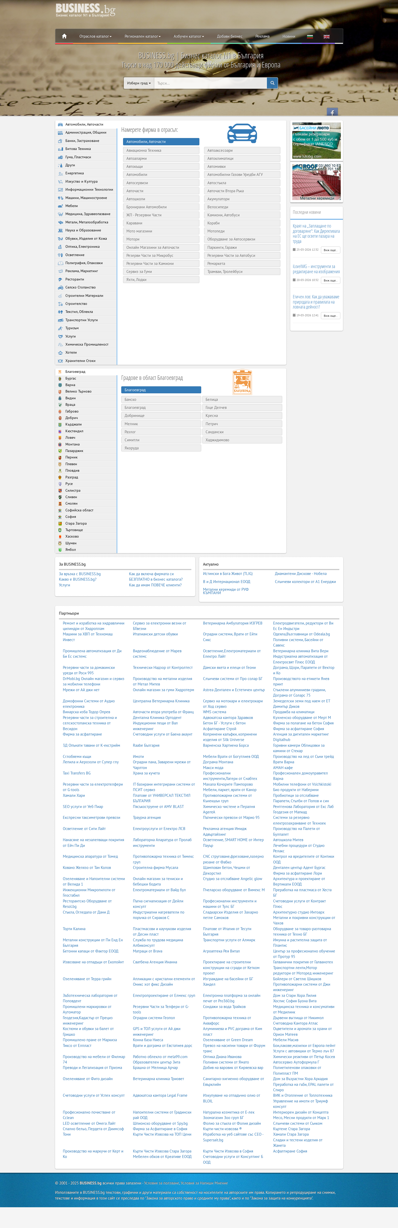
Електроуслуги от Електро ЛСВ (159, 854)
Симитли (132, 458)
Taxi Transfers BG (77, 799)
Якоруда (132, 466)
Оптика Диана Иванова (222, 1082)
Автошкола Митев (288, 865)
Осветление (72, 267)
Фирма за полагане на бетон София (303, 749)
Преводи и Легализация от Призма (92, 1093)
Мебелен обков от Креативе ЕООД (162, 1182)
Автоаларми (135, 158)
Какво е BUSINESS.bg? (78, 610)
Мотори (131, 239)
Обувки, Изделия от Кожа (83, 250)
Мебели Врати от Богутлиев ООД (231, 782)
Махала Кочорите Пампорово (228, 810)
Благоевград (72, 390)
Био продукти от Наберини (296, 815)
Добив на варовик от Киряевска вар (233, 1093)
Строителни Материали (81, 310)
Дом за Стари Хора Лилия (294, 1021)
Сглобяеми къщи (77, 782)
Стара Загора (72, 552)
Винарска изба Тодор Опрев (86, 738)
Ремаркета (214, 263)
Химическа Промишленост (84, 362)
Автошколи (134, 198)
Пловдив (69, 496)
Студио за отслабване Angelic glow (232, 904)
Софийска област (76, 538)
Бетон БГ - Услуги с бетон (224, 749)
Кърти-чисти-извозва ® (222, 1154)
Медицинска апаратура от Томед (90, 882)
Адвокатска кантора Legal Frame (160, 1121)
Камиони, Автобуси (222, 214)
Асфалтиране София (290, 1177)
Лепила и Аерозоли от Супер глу (91, 788)
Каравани (132, 223)
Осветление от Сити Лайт (84, 854)
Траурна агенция (147, 843)
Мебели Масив (285, 1066)
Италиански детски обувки (155, 660)
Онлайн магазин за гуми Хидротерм (163, 716)
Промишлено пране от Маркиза (90, 1066)
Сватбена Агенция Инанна (155, 988)
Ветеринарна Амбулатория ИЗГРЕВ (232, 649)
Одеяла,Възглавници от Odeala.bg (301, 660)
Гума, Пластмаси (75, 159)
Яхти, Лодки (135, 279)
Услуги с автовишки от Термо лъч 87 (303, 1077)
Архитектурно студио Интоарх (299, 938)
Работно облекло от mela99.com (160, 1082)
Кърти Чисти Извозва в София (228, 1177)
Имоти (138, 782)
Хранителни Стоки (77, 379)
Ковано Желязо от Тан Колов (87, 893)
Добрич (68, 440)
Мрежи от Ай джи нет (81, 716)
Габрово (68, 433)
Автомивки (215, 166)
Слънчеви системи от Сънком (297, 1149)
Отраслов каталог (95, 36)
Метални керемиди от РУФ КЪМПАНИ (226, 618)
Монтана (69, 468)
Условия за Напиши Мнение (204, 1209)
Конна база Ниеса (148, 1066)
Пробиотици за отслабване (296, 821)
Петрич (212, 442)
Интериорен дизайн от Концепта (300, 1138)
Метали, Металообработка (84, 233)
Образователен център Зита (156, 1088)
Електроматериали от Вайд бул (159, 916)
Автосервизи (135, 182)
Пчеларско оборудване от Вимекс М (234, 916)
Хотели (67, 370)
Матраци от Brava (147, 977)
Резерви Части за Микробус (148, 255)
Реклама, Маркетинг (78, 284)
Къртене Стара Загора (291, 1154)
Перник (68, 482)
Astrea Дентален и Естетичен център (234, 716)
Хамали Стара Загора (291, 1160)
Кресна (212, 434)
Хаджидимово (217, 458)
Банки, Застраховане (79, 141)
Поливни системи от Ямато (226, 1088)
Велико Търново (75, 411)
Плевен (68, 489)
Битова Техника (74, 150)
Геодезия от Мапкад (290, 838)
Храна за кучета (146, 799)
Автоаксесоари (218, 150)
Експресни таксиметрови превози (91, 843)
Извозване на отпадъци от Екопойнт (93, 988)
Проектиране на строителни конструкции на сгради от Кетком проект (231, 994)
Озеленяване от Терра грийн (87, 1004)
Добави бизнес (229, 36)
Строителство (73, 319)
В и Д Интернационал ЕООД (226, 610)
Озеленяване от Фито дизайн (88, 1104)
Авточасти (133, 190)
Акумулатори (217, 198)
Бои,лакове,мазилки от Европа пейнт (304, 1071)
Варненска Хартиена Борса (226, 771)
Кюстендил (71, 454)
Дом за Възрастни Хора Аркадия (300, 1104)
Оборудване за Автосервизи (229, 239)
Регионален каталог (143, 36)
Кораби (212, 223)
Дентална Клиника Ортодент (157, 743)
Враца (67, 426)
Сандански (215, 450)
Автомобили (135, 174)
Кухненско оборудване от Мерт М (302, 743)
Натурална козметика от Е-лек (228, 1138)
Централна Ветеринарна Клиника (161, 726)
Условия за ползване (161, 1209)
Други (67, 167)
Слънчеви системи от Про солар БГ (232, 704)
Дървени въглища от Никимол (298, 1043)
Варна (67, 404)
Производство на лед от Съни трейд (303, 782)
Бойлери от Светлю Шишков (297, 1004)
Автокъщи (133, 166)
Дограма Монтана (218, 788)
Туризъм (68, 344)
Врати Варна (283, 788)
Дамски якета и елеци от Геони (229, 693)
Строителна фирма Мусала (155, 893)
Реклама (262, 36)
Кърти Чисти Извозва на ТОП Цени (162, 1160)
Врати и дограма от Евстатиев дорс (162, 1071)
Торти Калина (74, 954)
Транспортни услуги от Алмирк (229, 966)
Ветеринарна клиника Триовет (158, 1104)
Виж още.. (331, 250)
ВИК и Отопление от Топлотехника (302, 1121)
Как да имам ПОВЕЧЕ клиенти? (155, 616)
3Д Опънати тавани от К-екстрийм (91, 771)
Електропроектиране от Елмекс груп (164, 1021)
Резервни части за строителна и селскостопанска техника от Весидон (90, 749)
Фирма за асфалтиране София (298, 754)
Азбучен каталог (189, 36)
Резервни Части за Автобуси (229, 255)
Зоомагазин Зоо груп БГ (223, 1143)
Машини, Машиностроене (83, 207)
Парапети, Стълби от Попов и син (301, 827)
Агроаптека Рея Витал (221, 977)
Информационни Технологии (76, 196)
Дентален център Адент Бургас (299, 893)
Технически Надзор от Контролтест (163, 693)
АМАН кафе (283, 793)
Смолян (68, 531)
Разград (68, 503)
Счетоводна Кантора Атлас (295, 1049)
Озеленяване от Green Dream (228, 1066)
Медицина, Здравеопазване (85, 224)
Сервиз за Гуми (137, 271)
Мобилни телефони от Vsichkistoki (302, 810)
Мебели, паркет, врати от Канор (230, 815)
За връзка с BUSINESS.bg (80, 605)
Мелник (131, 442)
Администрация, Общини (82, 133)
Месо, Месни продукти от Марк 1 (301, 1143)
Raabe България (146, 771)
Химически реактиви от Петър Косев (304, 1082)
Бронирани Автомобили (145, 206)
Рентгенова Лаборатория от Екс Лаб (303, 832)
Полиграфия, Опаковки (81, 276)
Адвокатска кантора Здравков (228, 743)
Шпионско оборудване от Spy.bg (160, 1149)
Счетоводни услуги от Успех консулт (94, 1121)
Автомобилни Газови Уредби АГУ (233, 174)
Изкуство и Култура (78, 184)
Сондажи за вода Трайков (224, 1032)
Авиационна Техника (142, 150)
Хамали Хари (74, 821)
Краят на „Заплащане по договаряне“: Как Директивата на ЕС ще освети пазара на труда (316, 233)
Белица (212, 418)
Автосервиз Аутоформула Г (296, 1088)
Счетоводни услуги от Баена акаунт (162, 760)
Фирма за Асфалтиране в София (160, 1154)
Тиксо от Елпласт (77, 1071)
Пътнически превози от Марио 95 (231, 843)
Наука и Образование (80, 241)
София (67, 545)
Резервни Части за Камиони (148, 263)
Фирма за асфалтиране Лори (297, 899)
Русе (65, 510)
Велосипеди (216, 206)
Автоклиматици (219, 158)
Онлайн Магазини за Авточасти (151, 247)
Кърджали (70, 447)
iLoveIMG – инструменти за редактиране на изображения (316, 269)
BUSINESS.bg (91, 1209)
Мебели (68, 216)
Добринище (135, 434)
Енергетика (71, 176)
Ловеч (67, 461)
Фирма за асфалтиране (82, 760)
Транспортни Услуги (78, 336)
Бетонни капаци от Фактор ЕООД (90, 977)
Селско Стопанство (77, 302)
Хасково (68, 566)
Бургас (67, 397)
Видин (67, 418)
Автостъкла (215, 182)
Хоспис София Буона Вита (294, 1027)
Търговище (70, 559)
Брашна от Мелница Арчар (155, 1093)
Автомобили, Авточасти (81, 124)
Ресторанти (71, 293)
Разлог (130, 450)
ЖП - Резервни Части (142, 214)
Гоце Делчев (216, 426)
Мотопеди (214, 231)
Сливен (68, 524)
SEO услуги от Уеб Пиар (83, 832)
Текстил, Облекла (76, 327)
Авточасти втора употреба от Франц (163, 738)
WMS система (214, 738)
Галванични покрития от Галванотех (303, 988)
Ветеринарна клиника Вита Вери (300, 677)
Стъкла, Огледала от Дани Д (86, 938)
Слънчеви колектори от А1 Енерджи (305, 610)
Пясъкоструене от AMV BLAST (158, 832)
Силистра (69, 517)
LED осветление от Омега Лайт (89, 1149)
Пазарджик (71, 475)
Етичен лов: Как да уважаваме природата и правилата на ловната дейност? (316, 301)
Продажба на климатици (293, 738)
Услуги (67, 353)
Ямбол (67, 580)
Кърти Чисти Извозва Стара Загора (162, 1177)
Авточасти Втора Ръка (224, 190)
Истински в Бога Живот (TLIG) (228, 604)
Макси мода (213, 793)
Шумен (67, 573)
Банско (130, 418)
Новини (288, 36)
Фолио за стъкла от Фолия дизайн (232, 1149)
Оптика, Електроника (79, 259)
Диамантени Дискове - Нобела (301, 604)
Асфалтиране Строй (219, 754)
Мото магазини (137, 231)
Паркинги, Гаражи (220, 247)
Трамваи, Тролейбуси (223, 271)
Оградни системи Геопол (154, 1043)
